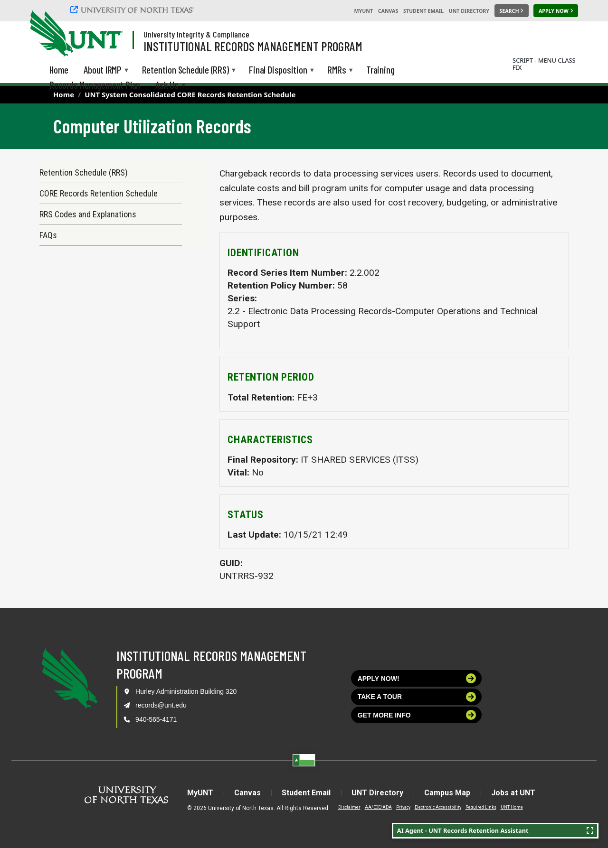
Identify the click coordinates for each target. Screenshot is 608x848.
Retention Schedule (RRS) (83, 172)
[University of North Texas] (133, 9)
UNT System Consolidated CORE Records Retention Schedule (190, 94)
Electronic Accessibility (438, 807)
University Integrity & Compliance (196, 34)
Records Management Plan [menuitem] (94, 85)
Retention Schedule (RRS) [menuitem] (185, 70)
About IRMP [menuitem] (103, 70)
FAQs (48, 235)
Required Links (481, 807)
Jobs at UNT (513, 792)
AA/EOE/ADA (378, 807)
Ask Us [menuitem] (167, 86)
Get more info (417, 715)
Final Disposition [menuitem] (278, 70)
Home (63, 94)
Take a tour (417, 697)
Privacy (403, 807)
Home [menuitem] (58, 69)
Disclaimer (349, 807)
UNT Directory (469, 11)
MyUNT (363, 11)
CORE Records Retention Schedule (98, 193)
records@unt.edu (161, 705)
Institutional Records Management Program (252, 46)
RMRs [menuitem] (336, 70)
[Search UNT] (511, 11)
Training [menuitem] (380, 69)
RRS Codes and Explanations (87, 214)
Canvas (388, 11)
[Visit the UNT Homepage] (108, 34)
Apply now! (417, 678)
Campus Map (447, 792)
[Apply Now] (555, 11)
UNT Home (512, 807)
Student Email (423, 11)
